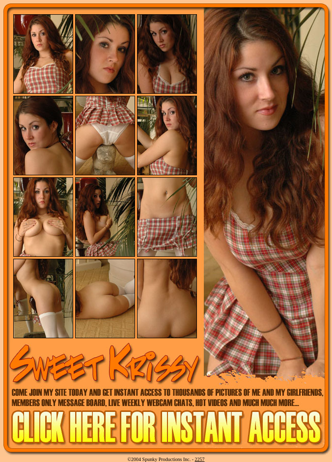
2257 (200, 459)
